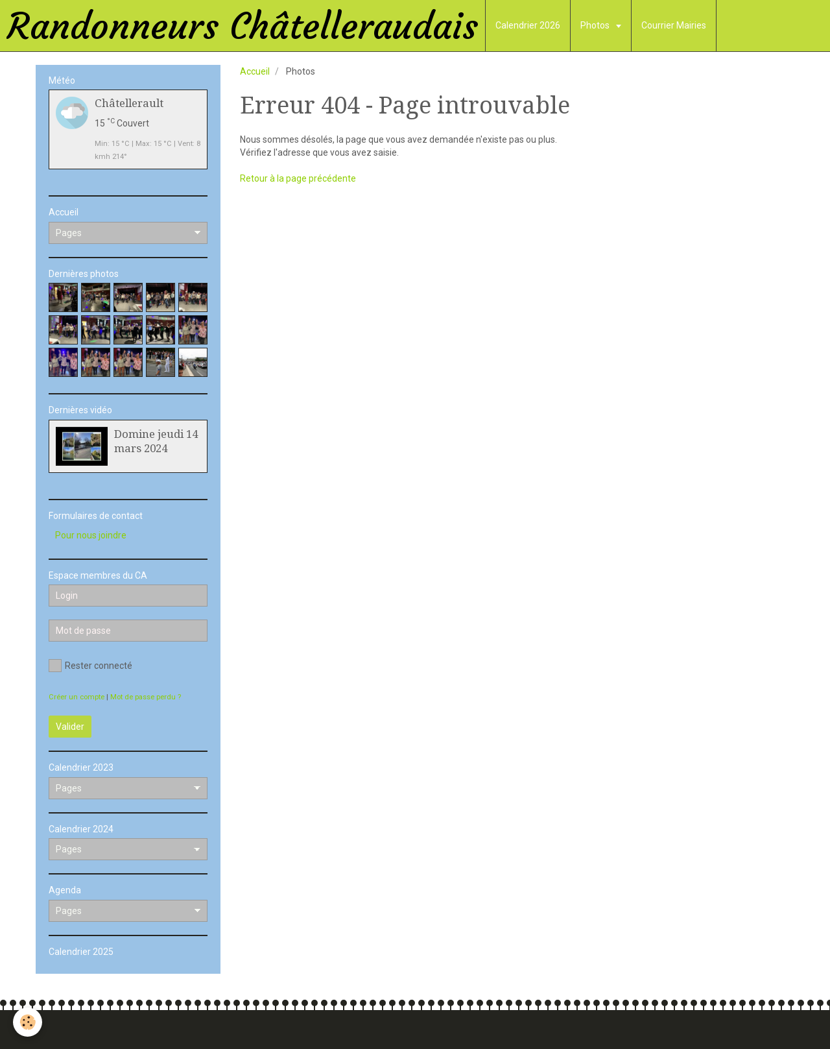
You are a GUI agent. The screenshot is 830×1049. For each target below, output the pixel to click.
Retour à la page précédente (298, 178)
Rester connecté (90, 665)
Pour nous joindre (90, 535)
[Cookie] (27, 1022)
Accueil (255, 71)
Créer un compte (76, 697)
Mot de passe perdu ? (145, 697)
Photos (595, 25)
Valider (70, 726)
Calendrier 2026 (527, 25)
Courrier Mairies (673, 25)
